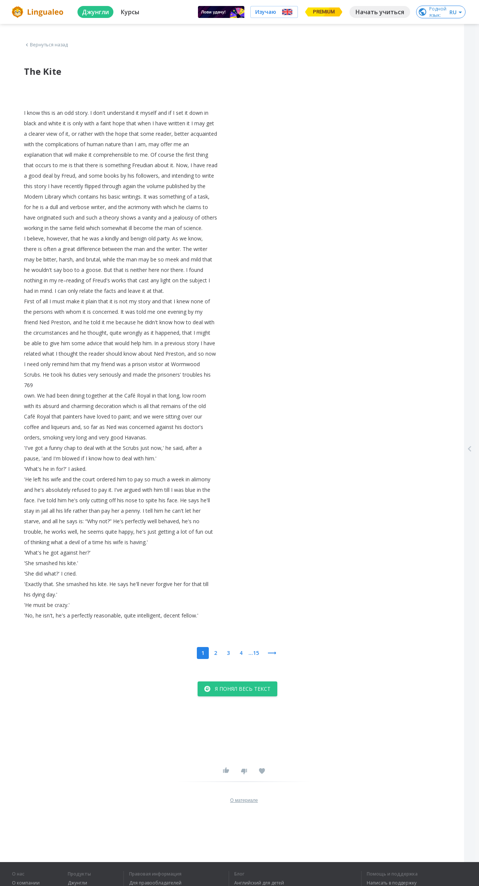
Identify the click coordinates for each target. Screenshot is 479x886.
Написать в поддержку (392, 883)
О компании (26, 883)
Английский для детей (259, 883)
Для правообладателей (155, 883)
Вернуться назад (46, 45)
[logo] (38, 12)
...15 (253, 652)
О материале (244, 800)
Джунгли (77, 883)
